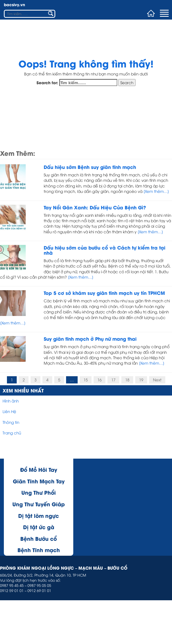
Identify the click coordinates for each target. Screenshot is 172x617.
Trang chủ (12, 432)
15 (86, 379)
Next (157, 379)
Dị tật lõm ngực (38, 515)
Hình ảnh (11, 400)
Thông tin (11, 422)
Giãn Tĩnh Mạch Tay (39, 481)
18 (127, 379)
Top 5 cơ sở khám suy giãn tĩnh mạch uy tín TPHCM (104, 292)
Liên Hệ (9, 411)
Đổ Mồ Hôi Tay (38, 469)
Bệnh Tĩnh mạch (38, 549)
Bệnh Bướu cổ (38, 538)
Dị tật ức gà (38, 526)
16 (99, 379)
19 (141, 379)
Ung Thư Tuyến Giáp (38, 504)
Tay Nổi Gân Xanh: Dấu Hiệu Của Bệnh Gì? (95, 207)
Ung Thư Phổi (38, 492)
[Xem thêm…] (155, 191)
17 (113, 379)
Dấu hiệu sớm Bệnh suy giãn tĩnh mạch (90, 166)
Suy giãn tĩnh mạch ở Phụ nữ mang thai (90, 338)
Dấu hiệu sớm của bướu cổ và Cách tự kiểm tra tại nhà (104, 250)
